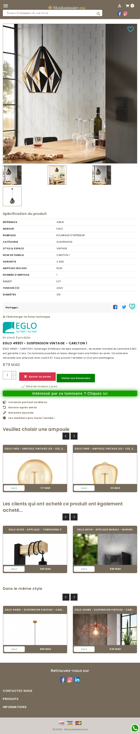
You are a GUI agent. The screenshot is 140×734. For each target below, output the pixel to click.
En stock (9, 337)
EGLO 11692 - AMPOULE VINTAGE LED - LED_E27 (35, 448)
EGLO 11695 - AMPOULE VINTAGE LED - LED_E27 (105, 448)
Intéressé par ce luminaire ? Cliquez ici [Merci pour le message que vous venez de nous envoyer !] (70, 393)
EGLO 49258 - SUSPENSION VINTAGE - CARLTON (35, 609)
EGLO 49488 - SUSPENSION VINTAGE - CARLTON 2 (105, 609)
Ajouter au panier (37, 377)
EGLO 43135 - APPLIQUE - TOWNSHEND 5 (35, 529)
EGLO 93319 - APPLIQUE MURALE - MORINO (105, 529)
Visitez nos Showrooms (75, 378)
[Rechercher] (52, 13)
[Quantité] (7, 375)
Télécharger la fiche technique (26, 317)
